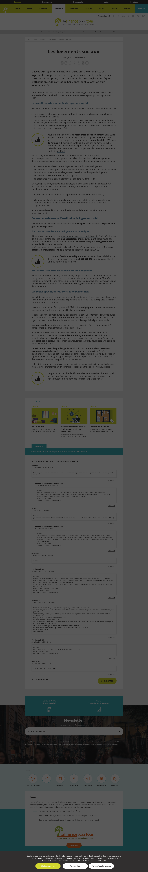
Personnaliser (75, 866)
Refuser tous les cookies (101, 866)
